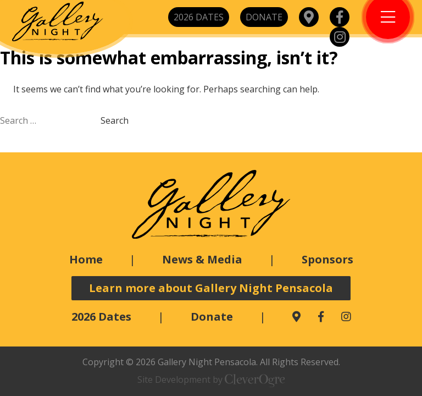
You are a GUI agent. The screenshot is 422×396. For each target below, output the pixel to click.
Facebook (339, 17)
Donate (264, 17)
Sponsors (327, 259)
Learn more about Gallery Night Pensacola (211, 287)
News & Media (202, 259)
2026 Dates (199, 17)
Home (86, 259)
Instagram (339, 37)
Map (309, 17)
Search (115, 120)
